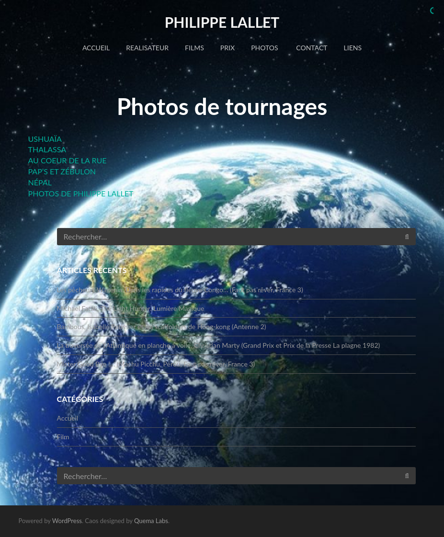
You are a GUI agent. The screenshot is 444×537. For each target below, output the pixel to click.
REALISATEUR (147, 48)
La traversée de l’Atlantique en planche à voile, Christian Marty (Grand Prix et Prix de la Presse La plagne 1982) (218, 345)
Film (63, 437)
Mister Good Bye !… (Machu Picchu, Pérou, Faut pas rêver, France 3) (156, 364)
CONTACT (311, 48)
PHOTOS (264, 48)
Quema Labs (151, 521)
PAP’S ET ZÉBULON (62, 171)
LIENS (353, 48)
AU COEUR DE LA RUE (67, 160)
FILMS (194, 48)
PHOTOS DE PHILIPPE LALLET (81, 193)
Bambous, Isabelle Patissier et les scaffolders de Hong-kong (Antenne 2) (161, 326)
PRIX (227, 48)
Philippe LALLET (222, 22)
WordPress (67, 521)
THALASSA (47, 149)
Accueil (96, 48)
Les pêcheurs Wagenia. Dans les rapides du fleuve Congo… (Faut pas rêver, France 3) (180, 290)
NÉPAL (40, 182)
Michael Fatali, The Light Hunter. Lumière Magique (131, 308)
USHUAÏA (45, 138)
